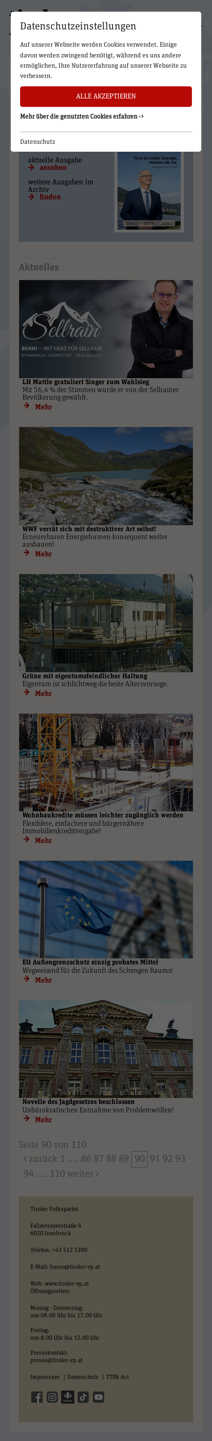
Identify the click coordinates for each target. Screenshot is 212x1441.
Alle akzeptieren (106, 96)
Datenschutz (37, 142)
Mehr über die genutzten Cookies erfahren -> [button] (82, 116)
